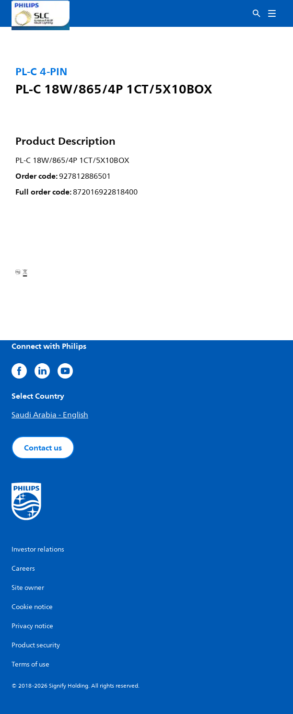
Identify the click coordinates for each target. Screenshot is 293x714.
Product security (36, 645)
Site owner (28, 587)
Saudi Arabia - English (50, 415)
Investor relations (38, 549)
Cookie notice (32, 606)
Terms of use (30, 664)
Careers (23, 568)
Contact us (43, 447)
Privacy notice (32, 626)
